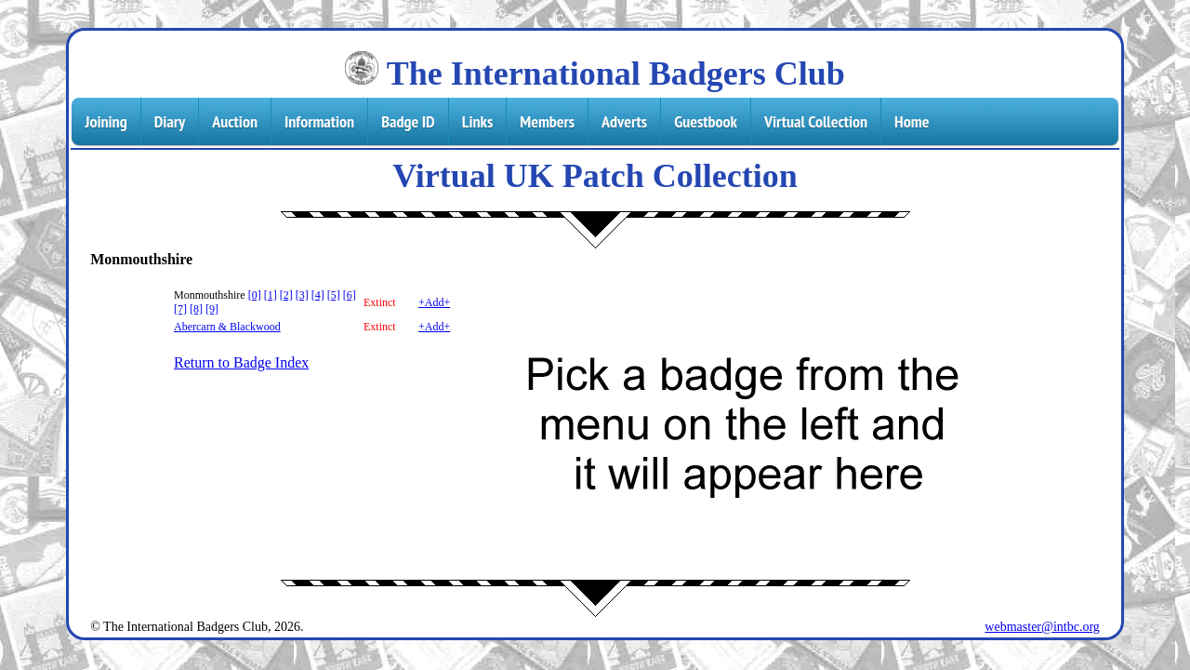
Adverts (624, 121)
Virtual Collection (815, 121)
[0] (254, 295)
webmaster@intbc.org (1042, 627)
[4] (317, 295)
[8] (196, 308)
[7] (180, 308)
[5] (333, 295)
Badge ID (408, 121)
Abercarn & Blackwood (227, 326)
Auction (235, 121)
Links (477, 121)
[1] (270, 295)
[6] (349, 295)
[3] (302, 295)
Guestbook (705, 121)
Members (547, 121)
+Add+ (434, 302)
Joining (105, 121)
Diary (170, 121)
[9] (211, 308)
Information (319, 121)
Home (911, 121)
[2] (286, 295)
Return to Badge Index (241, 362)
